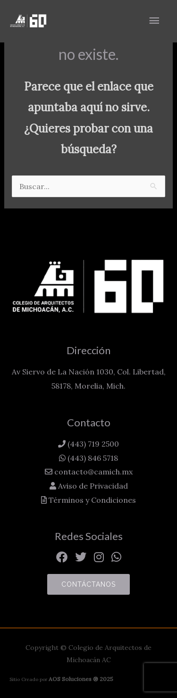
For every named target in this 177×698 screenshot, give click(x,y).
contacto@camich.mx (92, 471)
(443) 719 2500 (92, 444)
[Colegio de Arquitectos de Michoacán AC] (28, 21)
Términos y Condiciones (91, 500)
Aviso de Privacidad (92, 485)
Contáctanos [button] (88, 584)
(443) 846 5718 (92, 458)
